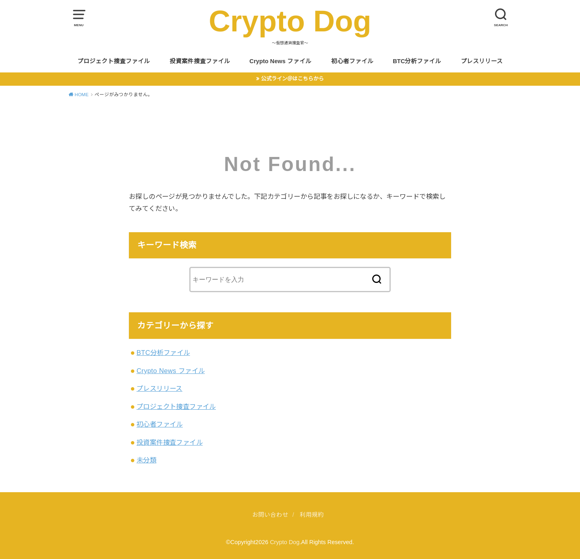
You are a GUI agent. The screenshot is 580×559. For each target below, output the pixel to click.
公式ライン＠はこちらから (292, 79)
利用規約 (312, 515)
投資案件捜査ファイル (200, 61)
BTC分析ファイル (417, 61)
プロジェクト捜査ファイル (113, 61)
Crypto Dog (290, 21)
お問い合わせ (270, 515)
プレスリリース (482, 61)
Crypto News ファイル (280, 61)
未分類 (146, 460)
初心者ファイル (352, 61)
